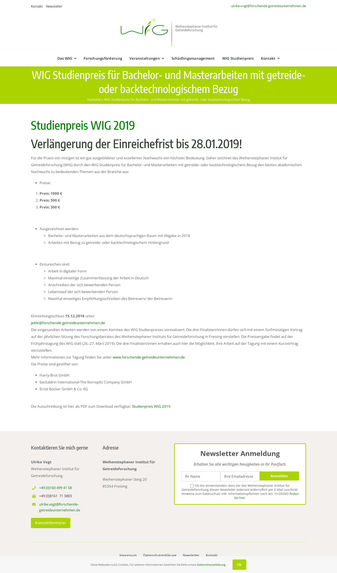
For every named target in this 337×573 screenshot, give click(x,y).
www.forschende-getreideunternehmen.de (149, 357)
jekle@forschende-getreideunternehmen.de (68, 322)
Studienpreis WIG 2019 (83, 125)
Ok (239, 564)
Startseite (94, 99)
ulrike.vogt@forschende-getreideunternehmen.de (268, 6)
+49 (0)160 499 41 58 (55, 487)
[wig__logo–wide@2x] (168, 17)
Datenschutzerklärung (211, 565)
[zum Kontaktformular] (50, 523)
